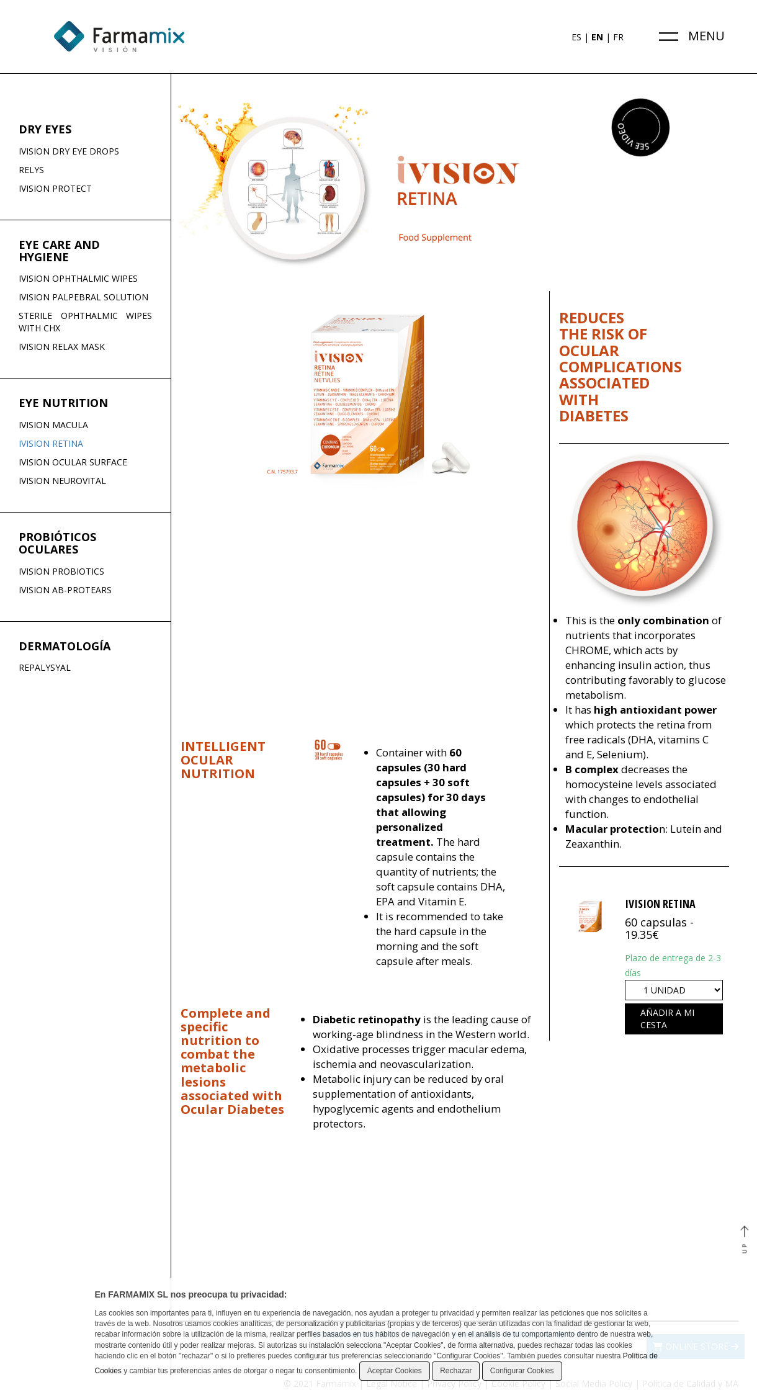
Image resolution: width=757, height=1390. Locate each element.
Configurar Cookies (522, 1370)
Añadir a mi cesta (667, 1019)
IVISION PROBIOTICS (61, 571)
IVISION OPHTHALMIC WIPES (78, 278)
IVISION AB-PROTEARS (65, 590)
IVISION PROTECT (55, 188)
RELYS (31, 170)
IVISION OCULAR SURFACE (73, 462)
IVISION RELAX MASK (62, 346)
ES (576, 37)
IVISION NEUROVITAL (62, 480)
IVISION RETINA (51, 443)
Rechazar (456, 1370)
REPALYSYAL (45, 667)
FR (618, 37)
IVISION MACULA (53, 425)
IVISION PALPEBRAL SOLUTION (83, 297)
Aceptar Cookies (394, 1370)
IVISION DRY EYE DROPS (69, 151)
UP (744, 1240)
